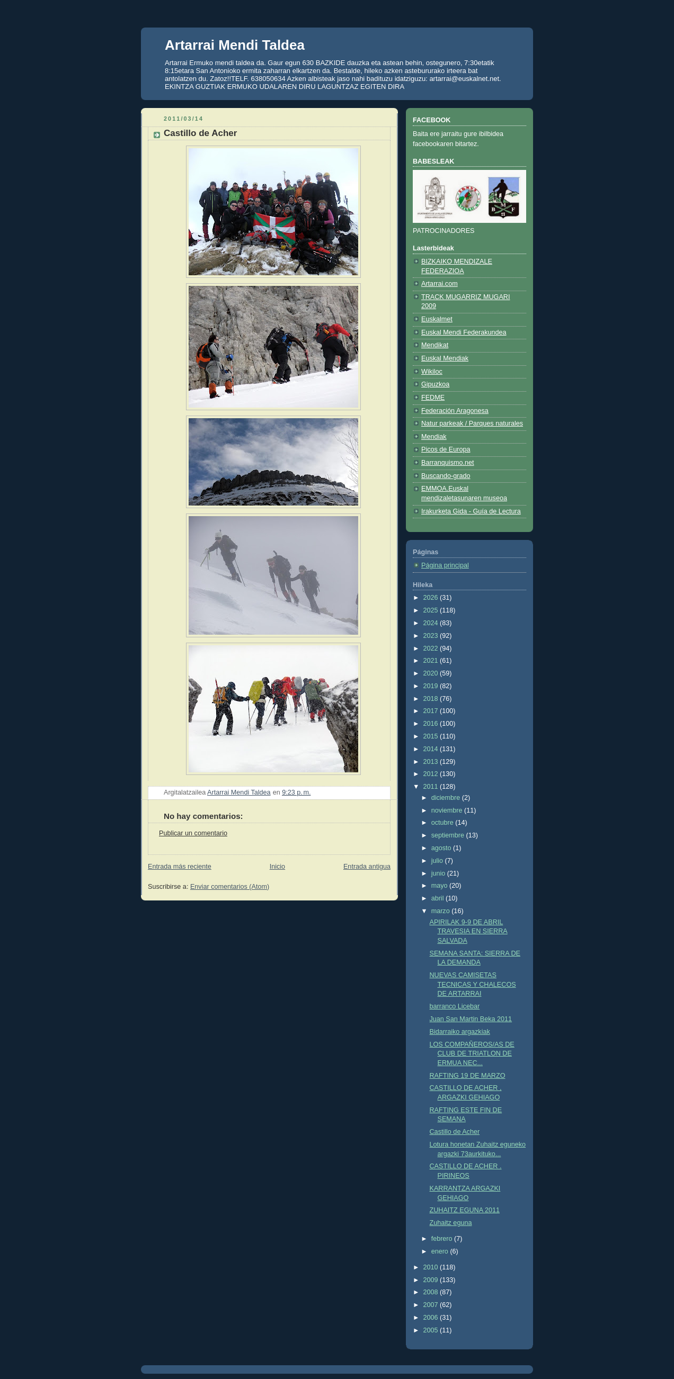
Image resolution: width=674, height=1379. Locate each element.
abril (438, 898)
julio (438, 860)
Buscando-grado (446, 476)
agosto (442, 848)
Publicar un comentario (193, 833)
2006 (431, 1317)
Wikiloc (431, 371)
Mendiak (434, 436)
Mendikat (434, 345)
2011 (431, 786)
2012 (431, 774)
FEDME (433, 397)
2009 (431, 1280)
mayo (440, 885)
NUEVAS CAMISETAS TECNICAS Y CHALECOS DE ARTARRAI (473, 984)
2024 (431, 623)
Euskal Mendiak (444, 358)
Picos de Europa (446, 449)
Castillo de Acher (455, 1131)
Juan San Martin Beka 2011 (471, 1019)
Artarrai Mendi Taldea (235, 45)
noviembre (447, 810)
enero (440, 1251)
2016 (431, 723)
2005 (431, 1330)
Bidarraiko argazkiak (460, 1031)
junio (439, 873)
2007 (431, 1305)
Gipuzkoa (435, 384)
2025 (431, 610)
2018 (431, 698)
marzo (441, 911)
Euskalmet (437, 319)
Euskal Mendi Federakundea (464, 332)
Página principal (445, 565)
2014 (431, 749)
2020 (431, 673)
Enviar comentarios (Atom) (229, 886)
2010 (431, 1267)
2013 (431, 761)
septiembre (448, 835)
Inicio (277, 866)
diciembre (446, 797)
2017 (431, 711)
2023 (431, 635)
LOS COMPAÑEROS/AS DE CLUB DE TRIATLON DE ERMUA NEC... (472, 1054)
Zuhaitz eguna (451, 1223)
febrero (442, 1238)
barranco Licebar (455, 1006)
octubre (443, 822)
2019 (431, 686)
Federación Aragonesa (455, 410)
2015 (431, 736)
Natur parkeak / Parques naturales (472, 423)
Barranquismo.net (447, 462)
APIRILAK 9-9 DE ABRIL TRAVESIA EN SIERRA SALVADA (469, 931)
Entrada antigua (367, 866)
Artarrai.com (439, 283)
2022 (431, 648)
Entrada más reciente (179, 866)
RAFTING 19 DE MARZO (468, 1075)
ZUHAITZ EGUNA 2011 (465, 1210)
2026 (431, 597)
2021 (431, 660)
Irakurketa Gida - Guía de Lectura (471, 511)
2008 (431, 1292)
